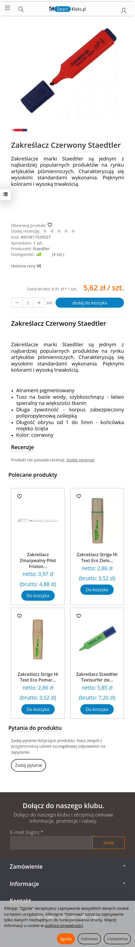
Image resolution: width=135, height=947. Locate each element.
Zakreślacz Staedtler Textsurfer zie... (97, 677)
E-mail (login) (24, 832)
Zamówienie (67, 866)
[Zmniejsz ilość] (39, 303)
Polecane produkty (32, 474)
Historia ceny (25, 265)
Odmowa (89, 938)
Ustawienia (117, 938)
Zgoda (66, 938)
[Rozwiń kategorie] (7, 8)
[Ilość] (28, 303)
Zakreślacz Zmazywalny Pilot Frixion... (38, 560)
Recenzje (22, 447)
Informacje (67, 884)
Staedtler (41, 248)
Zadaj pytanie (28, 765)
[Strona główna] (67, 8)
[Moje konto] (123, 9)
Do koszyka (38, 596)
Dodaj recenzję (81, 459)
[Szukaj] (21, 8)
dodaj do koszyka (89, 303)
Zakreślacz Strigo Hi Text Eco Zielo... (97, 557)
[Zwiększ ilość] (17, 303)
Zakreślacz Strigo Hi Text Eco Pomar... (38, 677)
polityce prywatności (64, 925)
